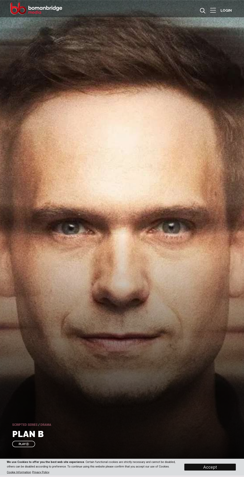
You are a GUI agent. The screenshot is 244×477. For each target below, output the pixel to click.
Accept (210, 467)
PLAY (24, 444)
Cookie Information (19, 472)
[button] (213, 11)
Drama (45, 425)
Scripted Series (25, 425)
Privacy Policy (40, 472)
